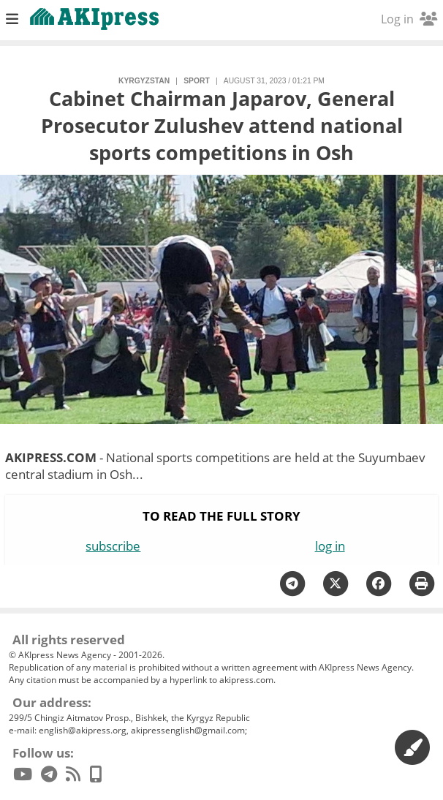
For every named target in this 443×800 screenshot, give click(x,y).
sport (196, 81)
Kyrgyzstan (144, 81)
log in (330, 545)
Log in (409, 19)
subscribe (113, 545)
